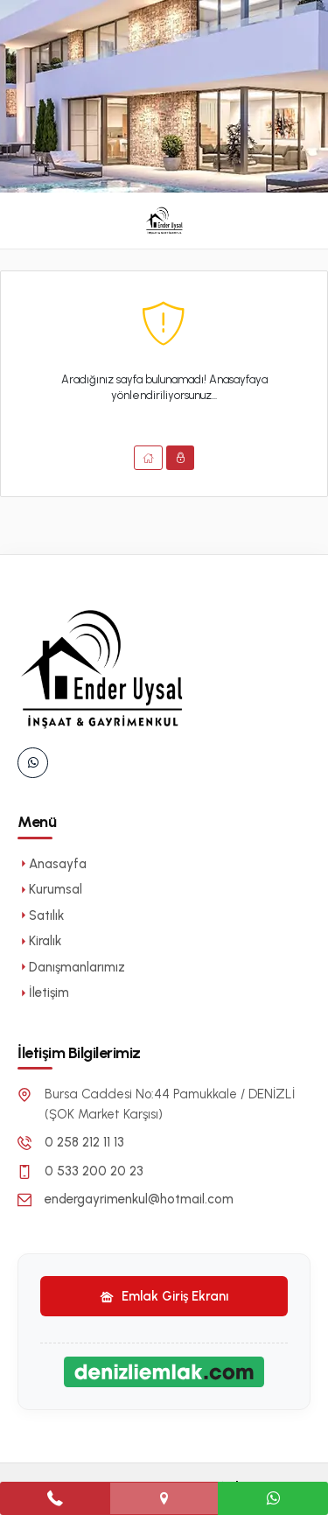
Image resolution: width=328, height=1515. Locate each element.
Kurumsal (49, 889)
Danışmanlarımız (71, 967)
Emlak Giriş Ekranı (164, 1296)
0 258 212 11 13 (84, 1142)
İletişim (43, 992)
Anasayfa (52, 864)
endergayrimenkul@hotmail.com (139, 1199)
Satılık (40, 915)
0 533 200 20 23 (94, 1171)
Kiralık (39, 941)
